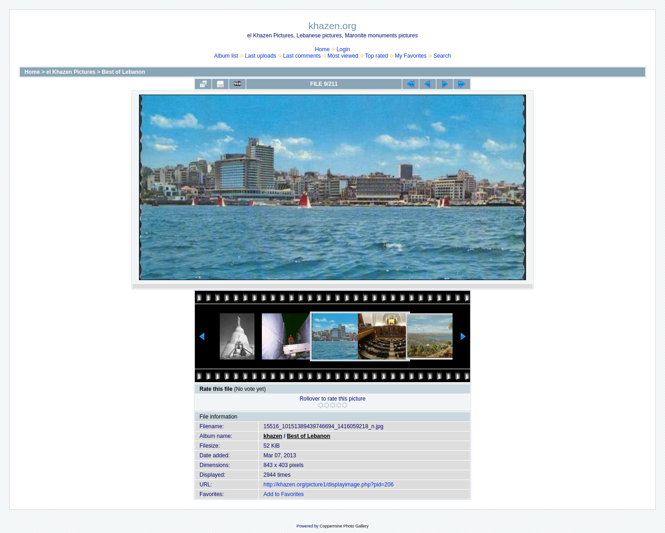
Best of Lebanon (123, 72)
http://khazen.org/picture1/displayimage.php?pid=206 (328, 484)
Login (343, 49)
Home (322, 49)
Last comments (301, 56)
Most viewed (342, 56)
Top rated (376, 56)
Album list (226, 56)
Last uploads (260, 56)
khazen (272, 436)
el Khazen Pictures (71, 72)
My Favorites (411, 56)
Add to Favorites (283, 494)
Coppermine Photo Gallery (344, 526)
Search (442, 56)
